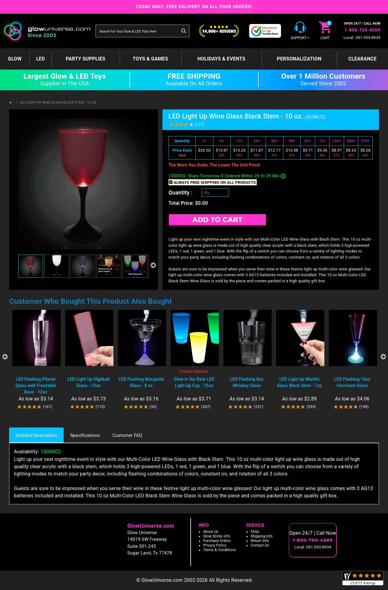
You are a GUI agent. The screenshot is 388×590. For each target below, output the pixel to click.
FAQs (255, 532)
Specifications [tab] (85, 435)
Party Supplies (85, 59)
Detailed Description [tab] (36, 435)
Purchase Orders (217, 541)
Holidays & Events (221, 59)
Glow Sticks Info (216, 536)
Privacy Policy (214, 545)
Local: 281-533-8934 (361, 37)
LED (40, 59)
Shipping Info (262, 536)
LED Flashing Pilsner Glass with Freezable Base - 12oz (35, 385)
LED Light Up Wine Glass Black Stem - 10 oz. (58, 103)
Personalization (299, 59)
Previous (5, 357)
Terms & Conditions (219, 550)
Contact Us (260, 545)
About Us (211, 532)
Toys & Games (150, 59)
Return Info (260, 541)
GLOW (15, 59)
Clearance (362, 59)
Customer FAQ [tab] (127, 435)
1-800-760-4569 (362, 30)
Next (383, 357)
